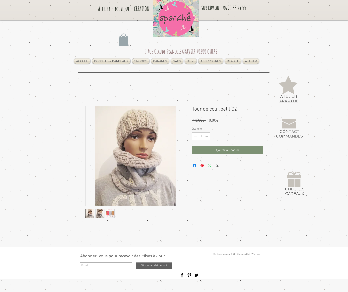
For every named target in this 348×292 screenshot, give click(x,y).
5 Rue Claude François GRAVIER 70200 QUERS (181, 51)
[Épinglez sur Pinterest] (202, 165)
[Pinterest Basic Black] (189, 275)
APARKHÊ (288, 101)
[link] (123, 40)
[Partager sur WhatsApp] (209, 165)
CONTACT (290, 131)
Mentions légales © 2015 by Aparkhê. (232, 254)
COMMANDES (289, 136)
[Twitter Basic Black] (196, 275)
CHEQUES (295, 189)
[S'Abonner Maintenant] (154, 265)
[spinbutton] (201, 136)
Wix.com (256, 254)
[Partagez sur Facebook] (194, 165)
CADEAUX (294, 193)
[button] (111, 61)
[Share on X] (217, 165)
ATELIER (288, 96)
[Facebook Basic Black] (182, 275)
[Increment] (207, 136)
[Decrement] (195, 136)
